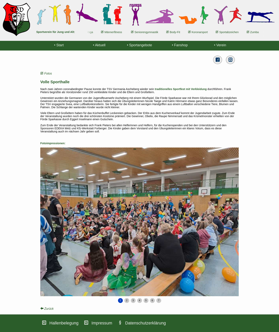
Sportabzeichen (230, 32)
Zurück (47, 308)
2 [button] (126, 300)
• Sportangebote (139, 45)
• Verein (220, 45)
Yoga (91, 32)
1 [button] (120, 300)
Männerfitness (115, 32)
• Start (59, 45)
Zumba (256, 32)
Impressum (101, 323)
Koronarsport (201, 32)
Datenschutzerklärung (145, 323)
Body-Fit (176, 32)
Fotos (46, 73)
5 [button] (146, 300)
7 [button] (158, 300)
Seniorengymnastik (148, 32)
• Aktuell (99, 45)
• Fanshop (180, 45)
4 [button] (139, 300)
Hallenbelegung (63, 323)
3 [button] (133, 300)
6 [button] (152, 300)
